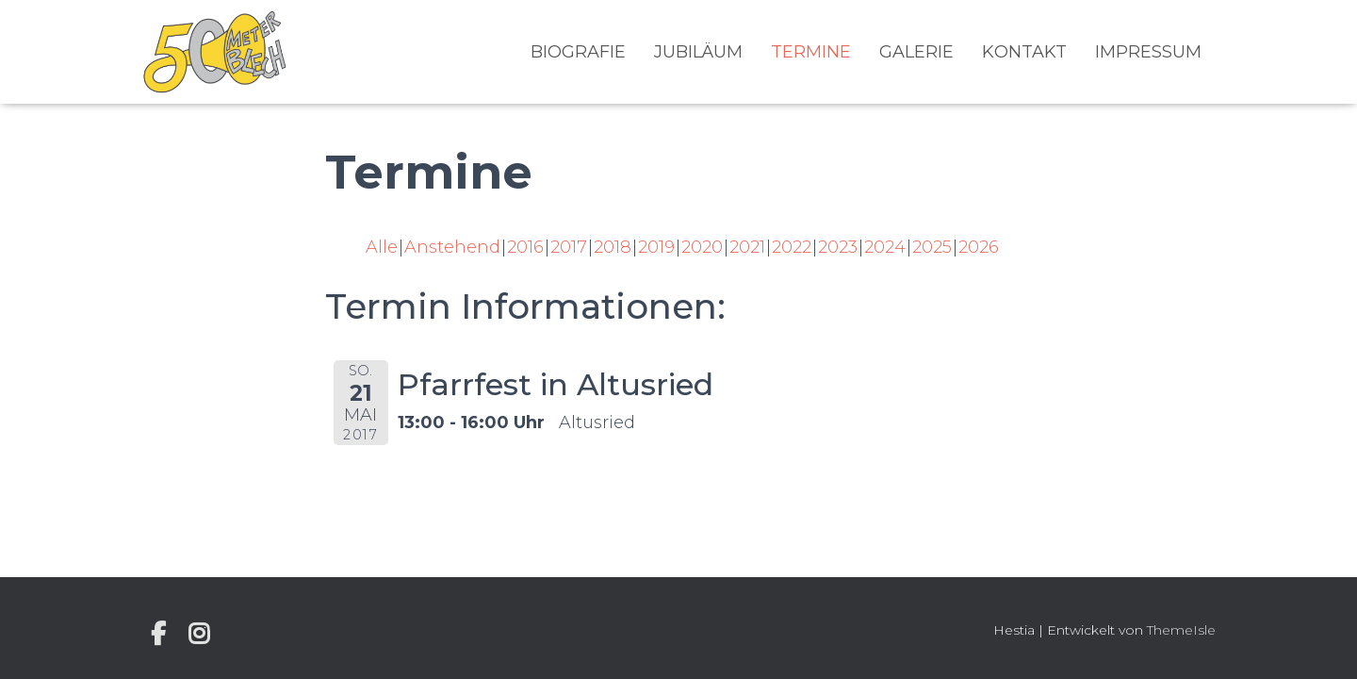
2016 (525, 247)
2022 (791, 247)
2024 (885, 247)
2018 (612, 247)
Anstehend (452, 247)
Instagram (199, 633)
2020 (702, 247)
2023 (838, 247)
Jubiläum (698, 51)
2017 (568, 247)
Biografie (578, 51)
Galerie (916, 51)
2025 (932, 247)
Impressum (1148, 51)
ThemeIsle (1181, 629)
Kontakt (1024, 51)
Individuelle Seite (158, 633)
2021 (747, 247)
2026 (978, 247)
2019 (656, 247)
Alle (382, 247)
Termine (811, 51)
